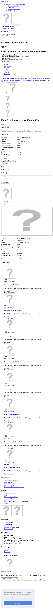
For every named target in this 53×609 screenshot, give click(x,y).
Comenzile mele (8, 522)
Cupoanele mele (8, 529)
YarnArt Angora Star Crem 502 (12, 336)
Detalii (6, 201)
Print (5, 158)
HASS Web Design (40, 580)
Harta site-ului (8, 500)
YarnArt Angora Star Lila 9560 (12, 467)
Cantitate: (3, 173)
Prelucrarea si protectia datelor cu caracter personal (18, 501)
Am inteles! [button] (18, 603)
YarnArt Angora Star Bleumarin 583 (13, 441)
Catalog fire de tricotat (10, 480)
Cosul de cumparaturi (14, 9)
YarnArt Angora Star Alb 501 (11, 389)
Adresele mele (8, 525)
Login (13, 4)
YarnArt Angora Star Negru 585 (12, 414)
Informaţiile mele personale (12, 527)
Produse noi (7, 483)
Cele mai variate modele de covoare (14, 487)
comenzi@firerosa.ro (15, 543)
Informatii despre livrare (11, 497)
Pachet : (4, 176)
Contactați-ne (8, 498)
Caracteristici (8, 202)
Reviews (6, 204)
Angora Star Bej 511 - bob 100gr (12, 284)
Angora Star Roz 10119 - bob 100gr (13, 310)
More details (4, 134)
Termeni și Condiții (9, 493)
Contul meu (11, 7)
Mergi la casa (11, 10)
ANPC (6, 503)
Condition (4, 127)
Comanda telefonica (13, 6)
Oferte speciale (8, 482)
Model (2, 124)
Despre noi (7, 495)
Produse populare (9, 485)
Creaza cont (21, 4)
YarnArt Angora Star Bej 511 (11, 361)
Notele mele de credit (10, 524)
